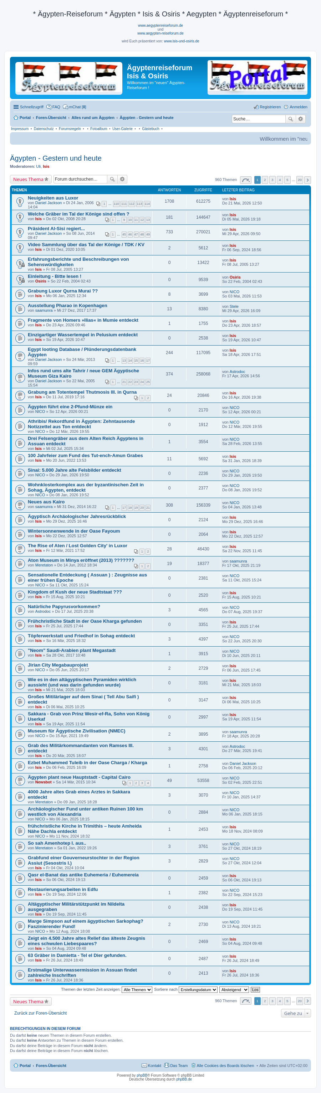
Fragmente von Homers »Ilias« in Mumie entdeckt (83, 320)
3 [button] (272, 180)
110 (116, 204)
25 (148, 382)
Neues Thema (28, 179)
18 (130, 507)
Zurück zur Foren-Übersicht (40, 1013)
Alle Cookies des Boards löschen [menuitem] (225, 1065)
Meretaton (44, 565)
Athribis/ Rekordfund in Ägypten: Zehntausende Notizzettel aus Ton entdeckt (81, 424)
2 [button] (265, 180)
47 (136, 234)
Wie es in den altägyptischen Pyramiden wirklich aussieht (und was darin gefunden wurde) (82, 682)
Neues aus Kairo (46, 501)
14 (130, 360)
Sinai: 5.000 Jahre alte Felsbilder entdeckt (74, 470)
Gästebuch (150, 129)
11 (136, 220)
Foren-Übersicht (51, 1065)
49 (148, 234)
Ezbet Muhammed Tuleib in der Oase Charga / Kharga (87, 762)
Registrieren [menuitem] (270, 107)
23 (136, 382)
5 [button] (287, 180)
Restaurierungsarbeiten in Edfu (63, 889)
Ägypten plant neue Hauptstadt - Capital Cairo (79, 777)
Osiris (40, 281)
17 (148, 360)
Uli (38, 166)
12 (142, 220)
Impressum (20, 129)
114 (147, 204)
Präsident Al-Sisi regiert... (56, 228)
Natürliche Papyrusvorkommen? (64, 606)
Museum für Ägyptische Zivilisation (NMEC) (76, 731)
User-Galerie (122, 129)
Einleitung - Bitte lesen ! (54, 276)
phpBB (142, 1075)
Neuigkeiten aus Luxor (53, 198)
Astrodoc (237, 371)
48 (142, 234)
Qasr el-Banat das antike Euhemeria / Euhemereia (83, 874)
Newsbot (43, 782)
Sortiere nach (185, 989)
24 (142, 382)
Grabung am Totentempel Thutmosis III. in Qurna (82, 392)
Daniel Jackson (48, 203)
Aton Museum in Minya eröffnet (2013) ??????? (81, 560)
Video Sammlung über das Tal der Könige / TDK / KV (86, 244)
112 (131, 204)
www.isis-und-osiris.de (181, 41)
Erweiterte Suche (301, 119)
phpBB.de (184, 1079)
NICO (235, 292)
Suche (290, 119)
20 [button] (300, 180)
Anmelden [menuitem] (298, 107)
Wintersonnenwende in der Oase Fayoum (74, 531)
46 (130, 234)
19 (136, 507)
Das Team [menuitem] (179, 1065)
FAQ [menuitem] (56, 107)
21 (124, 382)
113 (139, 204)
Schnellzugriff (32, 107)
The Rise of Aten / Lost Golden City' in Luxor (77, 545)
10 (130, 220)
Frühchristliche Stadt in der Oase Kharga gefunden (85, 621)
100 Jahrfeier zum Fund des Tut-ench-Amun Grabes (85, 455)
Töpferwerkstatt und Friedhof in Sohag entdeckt (81, 635)
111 (124, 204)
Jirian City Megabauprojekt (58, 665)
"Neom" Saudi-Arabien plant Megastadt (72, 650)
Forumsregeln (70, 129)
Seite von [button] (245, 180)
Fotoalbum (98, 129)
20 (142, 507)
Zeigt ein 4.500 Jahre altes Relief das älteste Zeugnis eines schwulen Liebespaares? (86, 941)
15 (136, 360)
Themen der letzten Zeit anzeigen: (106, 989)
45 (124, 234)
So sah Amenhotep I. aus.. (57, 843)
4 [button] (280, 180)
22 (130, 382)
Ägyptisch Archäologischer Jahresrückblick (77, 516)
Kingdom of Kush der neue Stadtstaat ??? (75, 592)
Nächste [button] (307, 180)
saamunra (44, 310)
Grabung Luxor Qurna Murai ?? (63, 291)
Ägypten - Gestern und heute (56, 158)
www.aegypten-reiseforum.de (160, 33)
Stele (234, 306)
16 (142, 360)
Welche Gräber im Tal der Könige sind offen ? (78, 214)
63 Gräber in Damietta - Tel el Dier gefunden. (77, 955)
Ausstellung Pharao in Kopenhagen (67, 305)
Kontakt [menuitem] (154, 1065)
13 (148, 220)
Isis (46, 166)
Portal (25, 117)
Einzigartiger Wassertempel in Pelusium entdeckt (83, 334)
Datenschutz (44, 129)
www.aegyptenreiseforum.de (160, 25)
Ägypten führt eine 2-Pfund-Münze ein (70, 406)
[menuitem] (74, 107)
